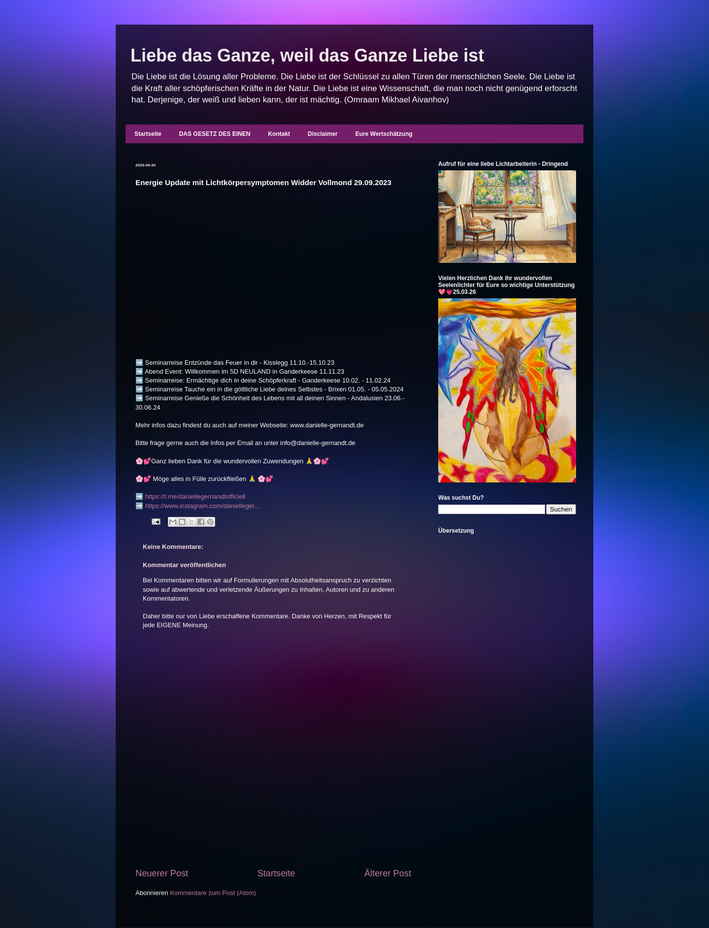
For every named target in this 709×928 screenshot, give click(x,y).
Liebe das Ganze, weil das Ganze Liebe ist (307, 55)
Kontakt (279, 133)
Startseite (147, 133)
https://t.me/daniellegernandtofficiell (195, 496)
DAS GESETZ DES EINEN (215, 133)
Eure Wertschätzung (384, 133)
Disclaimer (323, 133)
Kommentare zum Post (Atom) (213, 892)
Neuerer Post (161, 873)
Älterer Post (387, 873)
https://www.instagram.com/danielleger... (202, 506)
